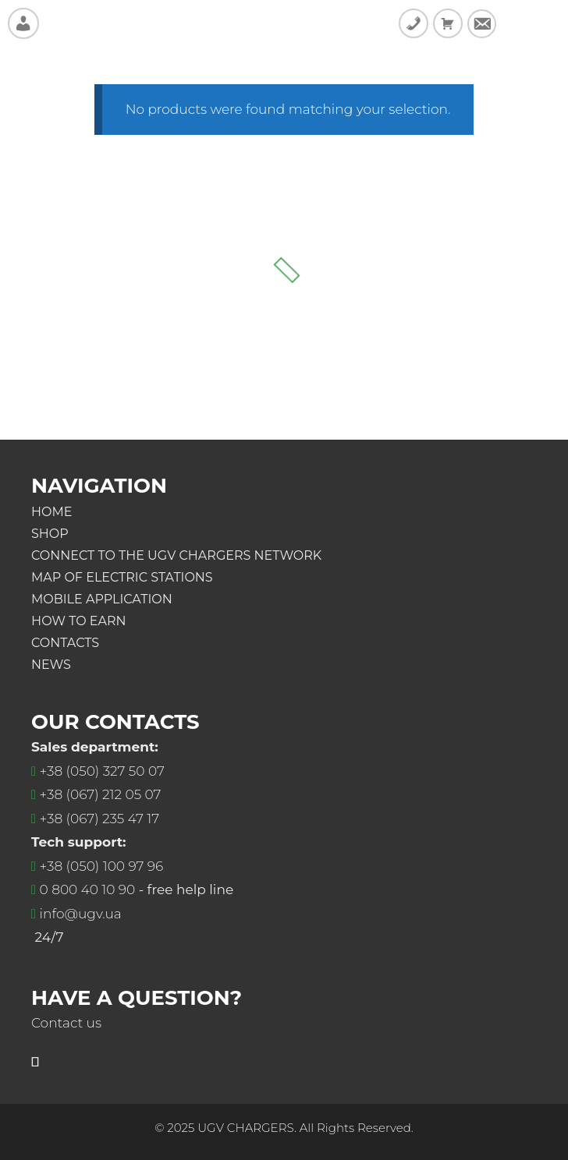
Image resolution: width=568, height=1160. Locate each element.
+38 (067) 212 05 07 (101, 794)
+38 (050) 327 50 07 (102, 771)
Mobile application (101, 599)
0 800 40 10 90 (88, 889)
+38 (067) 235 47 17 (99, 818)
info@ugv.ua (81, 913)
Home (51, 511)
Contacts (65, 642)
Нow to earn (78, 621)
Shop (50, 533)
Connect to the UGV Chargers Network (176, 555)
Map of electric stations (122, 577)
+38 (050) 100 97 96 (102, 866)
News (51, 664)
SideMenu (530, 23)
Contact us (66, 1023)
